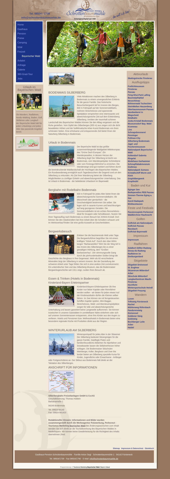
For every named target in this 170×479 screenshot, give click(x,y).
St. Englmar (133, 267)
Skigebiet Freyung (137, 290)
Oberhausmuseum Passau (141, 109)
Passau (131, 92)
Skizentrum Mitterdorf (138, 270)
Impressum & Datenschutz (132, 448)
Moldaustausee (135, 204)
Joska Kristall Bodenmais (140, 121)
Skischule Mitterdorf (138, 276)
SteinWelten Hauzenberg (140, 106)
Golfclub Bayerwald (137, 231)
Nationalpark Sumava (138, 170)
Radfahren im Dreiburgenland (135, 255)
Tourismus (76, 467)
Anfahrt (21, 60)
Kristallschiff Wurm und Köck (139, 174)
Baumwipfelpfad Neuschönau (136, 99)
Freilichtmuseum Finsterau (136, 87)
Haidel (131, 327)
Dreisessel (133, 313)
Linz (130, 129)
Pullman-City (134, 138)
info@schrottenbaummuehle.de (41, 17)
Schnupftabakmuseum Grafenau (139, 165)
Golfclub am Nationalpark (140, 223)
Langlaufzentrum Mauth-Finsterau (140, 280)
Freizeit (21, 51)
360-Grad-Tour (25, 74)
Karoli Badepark (135, 201)
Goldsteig (132, 319)
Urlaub (108, 467)
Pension (21, 33)
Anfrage (21, 65)
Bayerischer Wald (93, 467)
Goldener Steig (135, 316)
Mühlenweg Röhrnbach (139, 307)
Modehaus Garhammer (139, 161)
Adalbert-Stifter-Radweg (139, 248)
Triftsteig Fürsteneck (138, 301)
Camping (22, 42)
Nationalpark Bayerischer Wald (140, 151)
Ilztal (19, 47)
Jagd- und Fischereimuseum (136, 145)
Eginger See (134, 189)
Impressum (133, 240)
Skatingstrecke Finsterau (140, 78)
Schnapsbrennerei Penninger (137, 133)
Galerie (21, 69)
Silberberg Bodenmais (139, 141)
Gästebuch (149, 448)
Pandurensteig (135, 310)
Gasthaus (22, 29)
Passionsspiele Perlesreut (140, 212)
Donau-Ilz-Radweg (137, 251)
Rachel (131, 304)
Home (20, 24)
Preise (20, 38)
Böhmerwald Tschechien (140, 103)
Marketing (83, 467)
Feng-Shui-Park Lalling (139, 95)
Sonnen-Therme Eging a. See (140, 196)
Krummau (132, 126)
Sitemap (116, 448)
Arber (130, 273)
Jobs (19, 78)
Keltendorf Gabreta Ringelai (137, 157)
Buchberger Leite (136, 322)
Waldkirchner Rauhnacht (140, 215)
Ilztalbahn (132, 118)
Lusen (131, 299)
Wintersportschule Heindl (140, 287)
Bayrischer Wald (77, 426)
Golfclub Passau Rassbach (136, 227)
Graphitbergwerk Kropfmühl (136, 180)
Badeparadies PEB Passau (141, 192)
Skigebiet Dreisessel (138, 265)
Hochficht (132, 285)
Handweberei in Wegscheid (135, 113)
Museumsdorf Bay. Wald (139, 124)
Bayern (102, 467)
